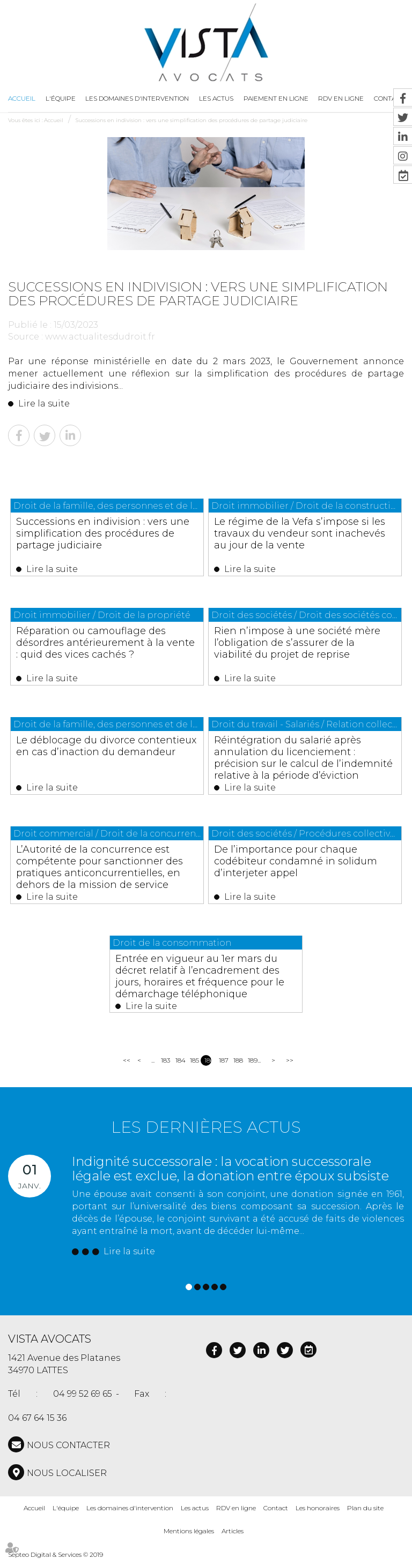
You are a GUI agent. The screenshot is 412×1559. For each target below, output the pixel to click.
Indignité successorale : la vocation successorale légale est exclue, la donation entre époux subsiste (230, 1168)
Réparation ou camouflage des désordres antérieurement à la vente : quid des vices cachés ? (106, 642)
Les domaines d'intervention (137, 98)
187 (222, 1060)
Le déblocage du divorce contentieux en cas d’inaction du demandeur (107, 746)
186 (207, 1060)
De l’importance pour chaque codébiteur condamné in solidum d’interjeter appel (296, 861)
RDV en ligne (236, 1508)
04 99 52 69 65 (82, 1394)
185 (193, 1060)
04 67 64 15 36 (37, 1418)
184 (178, 1060)
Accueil (21, 98)
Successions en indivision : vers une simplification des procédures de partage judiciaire (191, 120)
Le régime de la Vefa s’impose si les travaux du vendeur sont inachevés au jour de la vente (300, 533)
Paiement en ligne (276, 98)
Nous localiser (67, 1473)
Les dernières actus (206, 1127)
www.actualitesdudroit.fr (100, 337)
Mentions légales (189, 1531)
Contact (275, 1508)
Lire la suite (44, 403)
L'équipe (61, 98)
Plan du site (365, 1508)
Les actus (216, 98)
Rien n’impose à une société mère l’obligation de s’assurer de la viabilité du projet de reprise (298, 642)
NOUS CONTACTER (68, 1445)
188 (236, 1060)
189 (251, 1060)
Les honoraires (318, 1508)
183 (164, 1060)
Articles (233, 1531)
